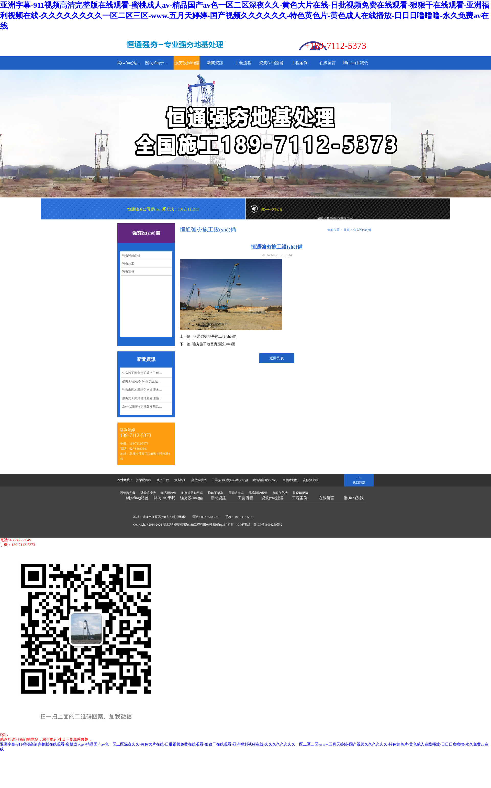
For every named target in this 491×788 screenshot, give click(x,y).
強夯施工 (128, 263)
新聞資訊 (215, 63)
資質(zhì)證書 (271, 63)
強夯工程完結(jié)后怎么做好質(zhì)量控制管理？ (147, 381)
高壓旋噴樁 (199, 480)
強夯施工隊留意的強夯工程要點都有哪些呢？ (147, 373)
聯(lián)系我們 (355, 63)
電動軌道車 (236, 493)
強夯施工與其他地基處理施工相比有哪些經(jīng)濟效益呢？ (147, 398)
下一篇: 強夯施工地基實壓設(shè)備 (207, 344)
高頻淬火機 (310, 480)
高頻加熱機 (280, 493)
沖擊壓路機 (143, 480)
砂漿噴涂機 (148, 493)
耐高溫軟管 (168, 493)
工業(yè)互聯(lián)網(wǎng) (230, 480)
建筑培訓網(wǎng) (265, 480)
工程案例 (299, 63)
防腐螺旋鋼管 (258, 493)
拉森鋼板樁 (300, 493)
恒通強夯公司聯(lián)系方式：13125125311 (163, 209)
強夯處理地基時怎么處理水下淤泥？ (146, 390)
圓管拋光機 (127, 493)
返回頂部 (359, 482)
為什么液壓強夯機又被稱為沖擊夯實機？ (147, 406)
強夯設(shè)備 (187, 63)
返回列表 (277, 358)
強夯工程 (163, 480)
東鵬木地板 (290, 480)
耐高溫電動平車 (192, 493)
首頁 (346, 230)
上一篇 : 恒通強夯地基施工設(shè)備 (208, 336)
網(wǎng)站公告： (273, 209)
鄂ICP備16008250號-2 (267, 524)
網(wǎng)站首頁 (130, 63)
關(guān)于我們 (158, 63)
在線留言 (327, 63)
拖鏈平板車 (215, 493)
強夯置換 (128, 271)
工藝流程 (243, 63)
